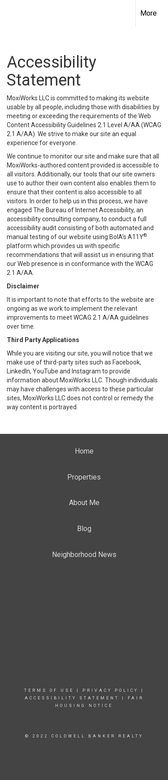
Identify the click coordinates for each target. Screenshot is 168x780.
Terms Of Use (49, 690)
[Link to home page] (15, 12)
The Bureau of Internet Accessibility (83, 210)
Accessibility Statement (72, 698)
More (148, 13)
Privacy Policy (110, 690)
